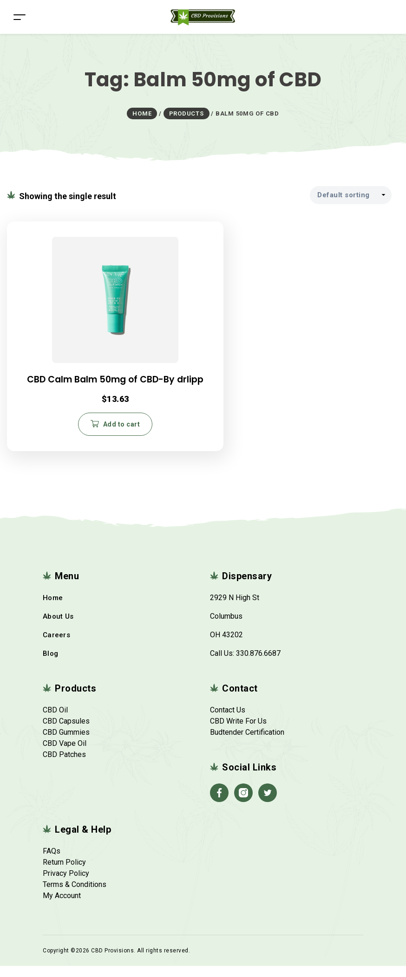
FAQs (51, 862)
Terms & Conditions (74, 895)
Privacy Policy (66, 884)
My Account (62, 906)
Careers (56, 646)
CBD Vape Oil (64, 754)
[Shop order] (351, 195)
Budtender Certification (247, 743)
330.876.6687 (258, 664)
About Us (58, 627)
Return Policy (64, 873)
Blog (50, 664)
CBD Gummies (66, 743)
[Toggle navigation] (19, 16)
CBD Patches (64, 765)
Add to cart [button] (73, 432)
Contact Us (227, 721)
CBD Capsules (66, 732)
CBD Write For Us (238, 732)
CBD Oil (55, 721)
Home (53, 609)
